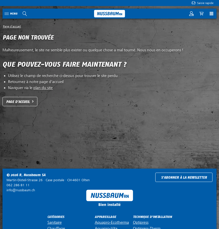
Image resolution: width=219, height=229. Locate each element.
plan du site (43, 88)
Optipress (141, 222)
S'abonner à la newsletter (184, 177)
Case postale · (48, 180)
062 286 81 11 (18, 185)
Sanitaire (54, 222)
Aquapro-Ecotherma (112, 222)
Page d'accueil (18, 102)
